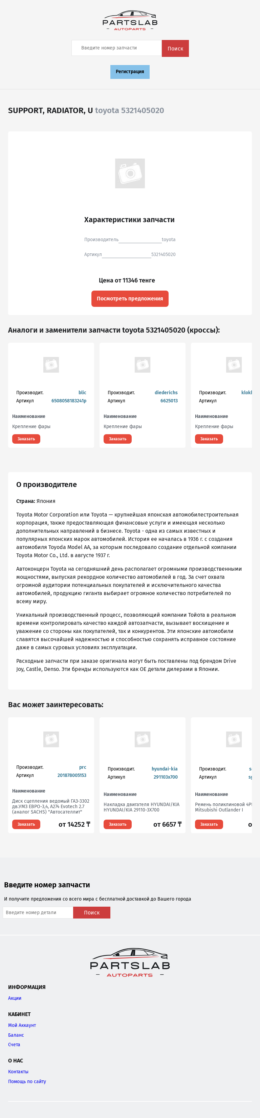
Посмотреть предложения (130, 298)
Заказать (26, 439)
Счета (14, 1045)
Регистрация (130, 72)
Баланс (16, 1035)
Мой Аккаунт (22, 1025)
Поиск (175, 48)
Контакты (18, 1072)
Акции (14, 998)
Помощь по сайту (27, 1081)
